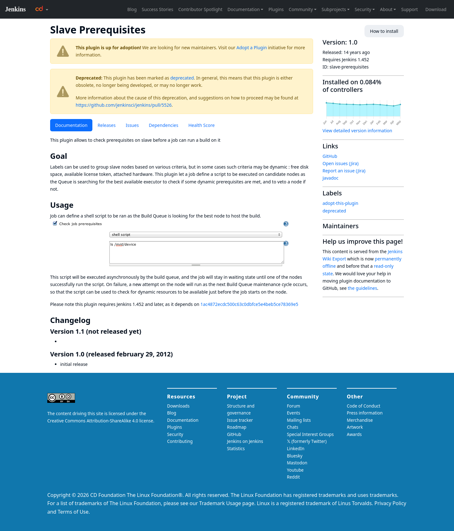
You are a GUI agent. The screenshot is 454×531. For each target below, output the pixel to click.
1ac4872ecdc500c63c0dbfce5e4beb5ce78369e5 (249, 304)
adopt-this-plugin (340, 203)
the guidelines (362, 288)
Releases (106, 125)
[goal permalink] (71, 156)
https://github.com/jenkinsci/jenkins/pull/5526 (124, 105)
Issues (132, 125)
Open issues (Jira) (340, 163)
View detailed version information (357, 131)
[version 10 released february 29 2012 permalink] (176, 354)
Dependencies (163, 125)
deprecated (182, 78)
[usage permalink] (77, 205)
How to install (384, 31)
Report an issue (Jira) (344, 171)
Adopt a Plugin (251, 48)
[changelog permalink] (94, 320)
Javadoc (330, 178)
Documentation (71, 125)
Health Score (201, 125)
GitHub (330, 156)
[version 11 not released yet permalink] (145, 331)
